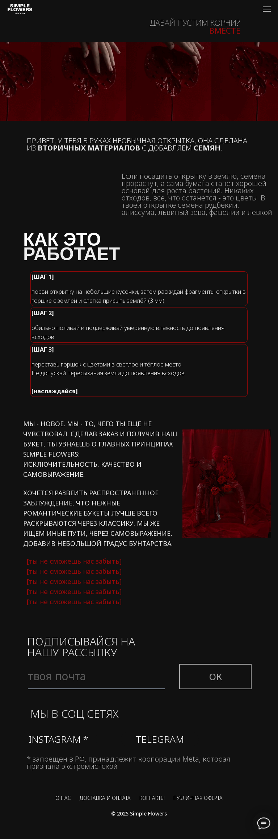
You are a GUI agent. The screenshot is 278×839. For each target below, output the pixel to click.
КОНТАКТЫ (152, 797)
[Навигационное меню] (267, 9)
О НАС (63, 797)
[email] (96, 676)
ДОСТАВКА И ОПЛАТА (105, 797)
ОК (215, 676)
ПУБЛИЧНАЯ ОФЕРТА (198, 797)
